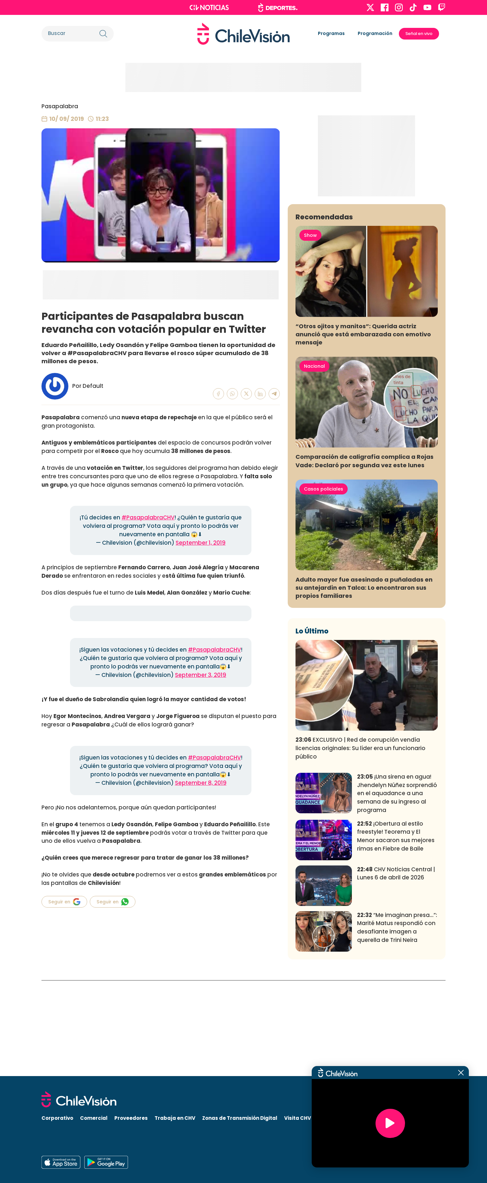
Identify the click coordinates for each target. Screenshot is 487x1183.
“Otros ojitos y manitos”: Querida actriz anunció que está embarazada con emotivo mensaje (363, 430)
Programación (375, 33)
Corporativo (57, 1118)
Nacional (314, 462)
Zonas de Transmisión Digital (239, 1118)
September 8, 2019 (200, 783)
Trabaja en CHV (175, 1118)
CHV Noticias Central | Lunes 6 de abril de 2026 (396, 969)
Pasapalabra (59, 106)
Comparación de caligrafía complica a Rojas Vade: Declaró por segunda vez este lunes (365, 557)
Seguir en (64, 902)
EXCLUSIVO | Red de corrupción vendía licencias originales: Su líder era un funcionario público (360, 844)
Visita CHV (297, 1118)
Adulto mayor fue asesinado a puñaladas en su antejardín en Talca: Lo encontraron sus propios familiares (364, 683)
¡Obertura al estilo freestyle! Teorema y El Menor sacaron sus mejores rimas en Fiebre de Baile (396, 931)
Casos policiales (323, 585)
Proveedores (131, 1118)
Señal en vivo (419, 33)
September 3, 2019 (200, 675)
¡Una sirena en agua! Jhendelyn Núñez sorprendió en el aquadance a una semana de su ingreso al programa (397, 889)
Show (310, 331)
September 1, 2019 (201, 543)
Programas (331, 33)
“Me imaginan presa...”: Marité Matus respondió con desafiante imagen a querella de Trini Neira (397, 1023)
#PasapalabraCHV (148, 517)
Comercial (94, 1118)
